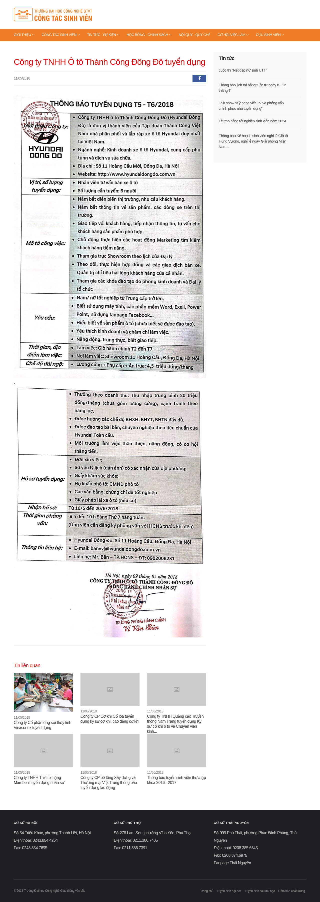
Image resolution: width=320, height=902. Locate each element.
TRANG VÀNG (26, 46)
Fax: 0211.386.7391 (130, 848)
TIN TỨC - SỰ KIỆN (103, 35)
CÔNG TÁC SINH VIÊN (61, 35)
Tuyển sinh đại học (229, 891)
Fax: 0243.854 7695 (30, 848)
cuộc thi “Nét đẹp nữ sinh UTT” (243, 70)
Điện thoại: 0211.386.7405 (136, 840)
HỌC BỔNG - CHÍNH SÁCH (148, 35)
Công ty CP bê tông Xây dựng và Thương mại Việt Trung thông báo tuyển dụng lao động (108, 782)
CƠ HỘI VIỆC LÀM (233, 35)
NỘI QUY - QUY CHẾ (194, 35)
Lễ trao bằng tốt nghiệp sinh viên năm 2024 (252, 121)
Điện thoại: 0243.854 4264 (36, 840)
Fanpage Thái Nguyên (232, 863)
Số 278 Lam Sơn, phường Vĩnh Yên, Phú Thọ (152, 833)
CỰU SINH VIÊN (270, 35)
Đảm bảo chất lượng (291, 891)
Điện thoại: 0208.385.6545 (236, 848)
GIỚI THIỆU (24, 35)
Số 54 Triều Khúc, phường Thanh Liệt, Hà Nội (52, 833)
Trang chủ (206, 891)
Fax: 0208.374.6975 (230, 855)
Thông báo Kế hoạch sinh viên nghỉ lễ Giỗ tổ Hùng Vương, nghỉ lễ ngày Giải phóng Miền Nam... (253, 141)
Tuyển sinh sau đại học (260, 891)
